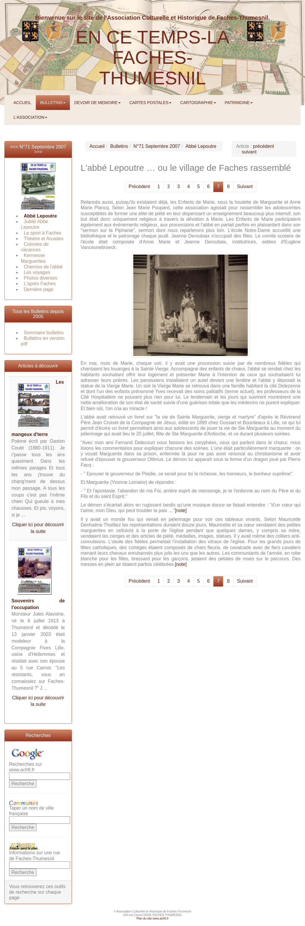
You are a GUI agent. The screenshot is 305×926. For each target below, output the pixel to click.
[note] (181, 510)
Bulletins (119, 146)
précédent (263, 146)
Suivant (244, 186)
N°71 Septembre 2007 (43, 146)
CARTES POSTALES (150, 102)
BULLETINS (52, 102)
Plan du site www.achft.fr (153, 918)
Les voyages (37, 272)
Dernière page (38, 289)
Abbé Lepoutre (40, 215)
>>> (38, 151)
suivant (249, 151)
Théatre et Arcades (43, 238)
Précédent (139, 186)
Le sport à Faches (42, 232)
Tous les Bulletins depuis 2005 (38, 314)
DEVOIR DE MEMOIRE (97, 102)
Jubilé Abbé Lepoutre (34, 224)
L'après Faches (40, 283)
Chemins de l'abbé (43, 266)
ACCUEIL (22, 102)
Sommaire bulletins (44, 332)
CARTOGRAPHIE (198, 102)
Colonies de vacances (35, 247)
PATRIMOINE (239, 102)
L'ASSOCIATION (30, 117)
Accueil (97, 146)
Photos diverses (40, 277)
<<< (14, 146)
